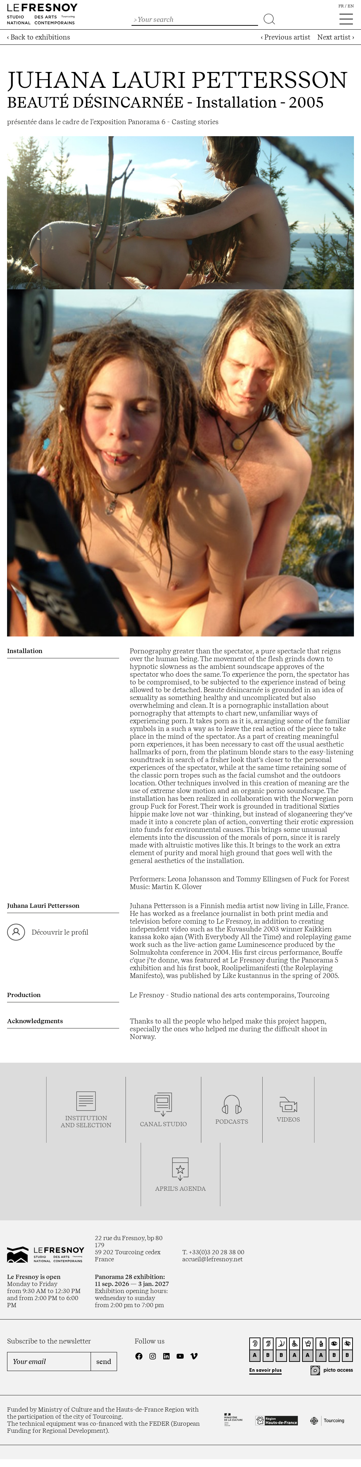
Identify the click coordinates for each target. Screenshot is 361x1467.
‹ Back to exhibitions (38, 37)
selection (93, 1125)
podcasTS (231, 1121)
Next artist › (335, 37)
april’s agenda (180, 1188)
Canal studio (163, 1124)
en (351, 6)
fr (341, 6)
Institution (86, 1118)
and (68, 1125)
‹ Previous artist (285, 37)
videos (288, 1119)
